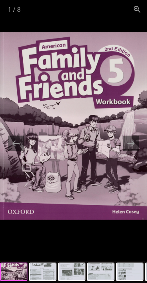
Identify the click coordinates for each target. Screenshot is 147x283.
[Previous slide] (16, 143)
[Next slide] (131, 143)
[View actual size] (137, 9)
